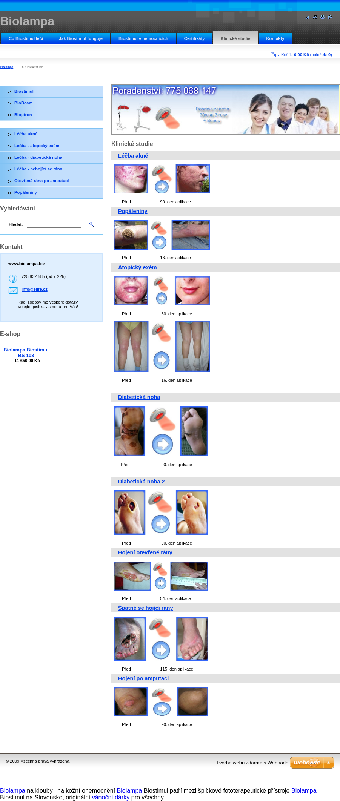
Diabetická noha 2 (141, 482)
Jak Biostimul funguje (81, 38)
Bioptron (23, 114)
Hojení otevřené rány (145, 552)
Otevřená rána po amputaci (41, 180)
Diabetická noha (139, 397)
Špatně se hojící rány (145, 608)
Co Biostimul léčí (26, 38)
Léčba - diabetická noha (38, 157)
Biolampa (6, 67)
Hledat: (16, 224)
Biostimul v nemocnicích (143, 38)
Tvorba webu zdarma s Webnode (252, 763)
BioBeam (23, 103)
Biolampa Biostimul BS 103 (25, 352)
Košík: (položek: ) (306, 54)
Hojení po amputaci (143, 678)
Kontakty (275, 38)
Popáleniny (133, 211)
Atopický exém (137, 267)
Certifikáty (194, 38)
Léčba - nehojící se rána (38, 169)
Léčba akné (133, 156)
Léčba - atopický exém (36, 145)
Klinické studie (236, 38)
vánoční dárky (111, 797)
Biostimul (24, 91)
